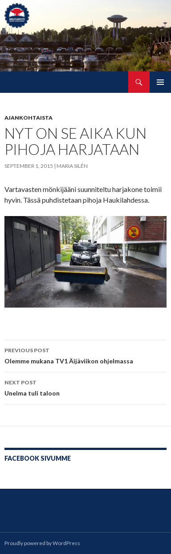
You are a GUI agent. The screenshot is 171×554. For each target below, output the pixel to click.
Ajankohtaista (28, 117)
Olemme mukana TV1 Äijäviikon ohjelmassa (85, 355)
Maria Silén (72, 165)
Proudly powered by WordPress (42, 543)
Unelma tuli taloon (85, 387)
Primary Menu (160, 82)
